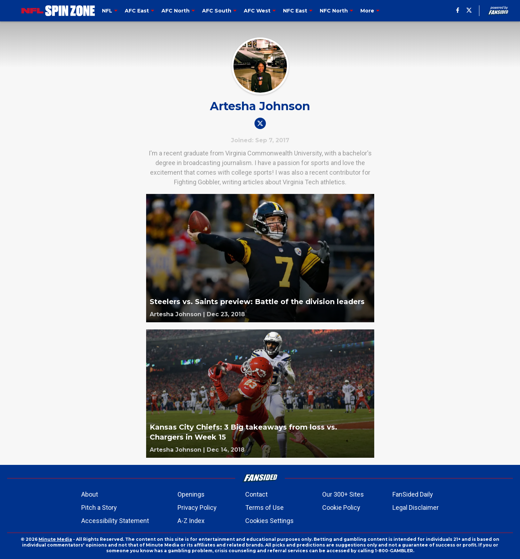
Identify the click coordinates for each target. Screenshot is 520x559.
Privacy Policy (197, 507)
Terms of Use (264, 507)
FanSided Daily (412, 494)
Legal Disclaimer (415, 507)
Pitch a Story (99, 507)
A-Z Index (191, 520)
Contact (256, 494)
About (89, 494)
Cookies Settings (269, 520)
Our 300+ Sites (343, 494)
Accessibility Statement (115, 520)
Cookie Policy (341, 507)
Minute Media (55, 539)
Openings (191, 494)
